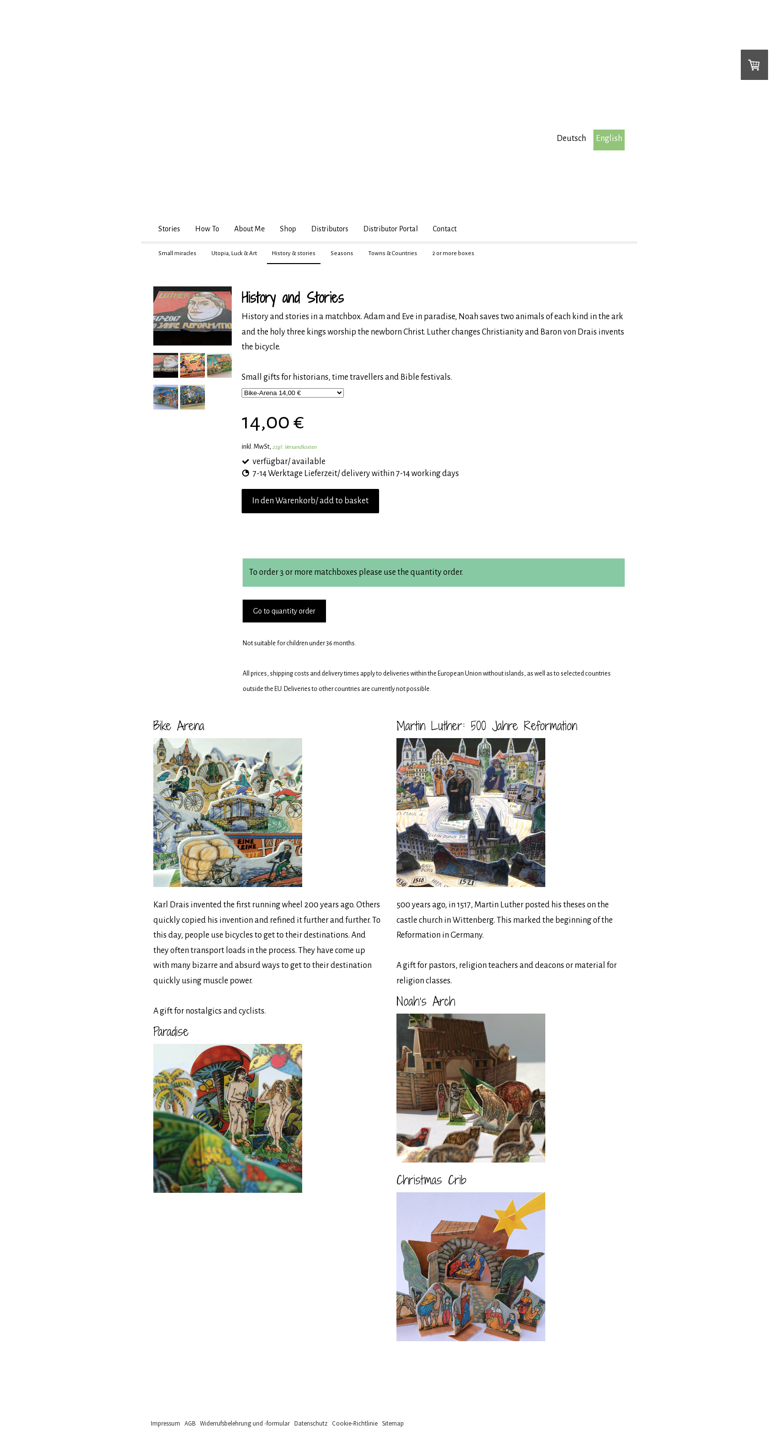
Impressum (165, 1423)
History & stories (294, 253)
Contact (444, 229)
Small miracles (177, 253)
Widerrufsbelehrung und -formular (245, 1423)
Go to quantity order (284, 611)
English (609, 138)
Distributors (329, 229)
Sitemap (393, 1423)
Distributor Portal (390, 229)
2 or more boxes (453, 253)
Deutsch (571, 138)
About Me (249, 229)
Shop (288, 229)
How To (207, 229)
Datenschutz (310, 1423)
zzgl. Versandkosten (294, 447)
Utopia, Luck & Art (234, 253)
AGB (190, 1423)
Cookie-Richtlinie (355, 1423)
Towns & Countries (392, 253)
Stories (169, 229)
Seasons (341, 253)
